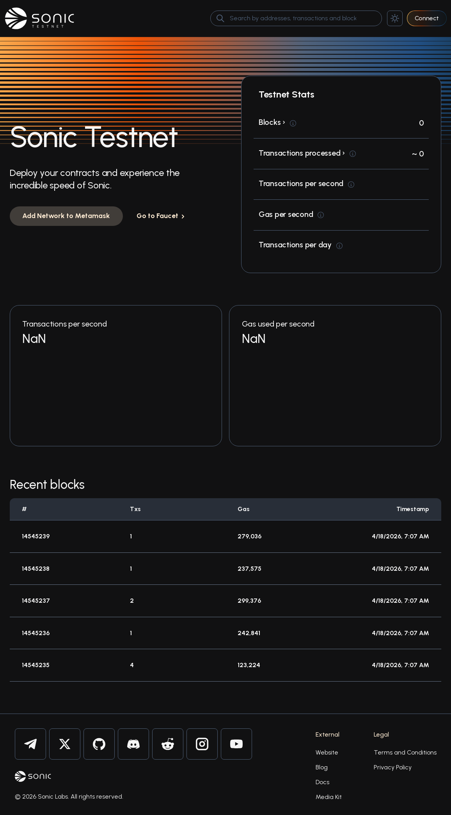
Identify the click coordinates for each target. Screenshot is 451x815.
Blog (322, 767)
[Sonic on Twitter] (64, 744)
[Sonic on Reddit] (167, 744)
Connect (427, 18)
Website (327, 752)
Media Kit (329, 797)
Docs (322, 782)
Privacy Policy (393, 767)
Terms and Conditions (405, 752)
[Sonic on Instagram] (202, 744)
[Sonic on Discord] (133, 744)
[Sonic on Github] (99, 744)
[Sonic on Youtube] (236, 744)
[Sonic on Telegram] (30, 744)
